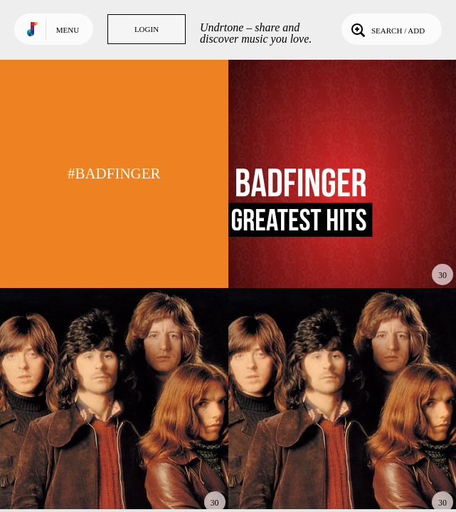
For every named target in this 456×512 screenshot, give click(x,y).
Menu (67, 30)
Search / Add (387, 29)
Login (146, 29)
